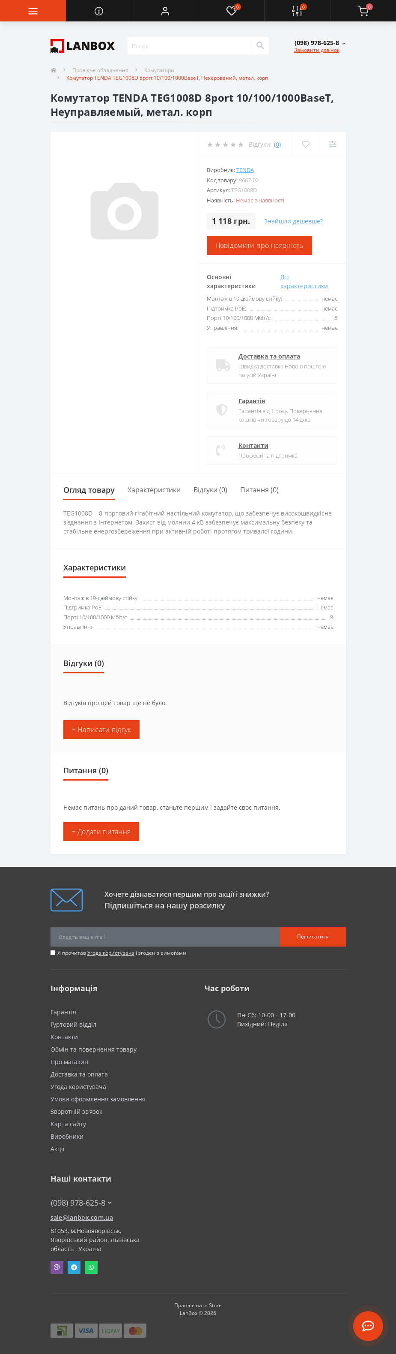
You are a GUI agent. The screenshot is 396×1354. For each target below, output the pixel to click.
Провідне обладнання (100, 70)
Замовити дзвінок (316, 50)
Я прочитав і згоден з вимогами (121, 952)
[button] (165, 10)
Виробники (67, 1136)
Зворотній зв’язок (76, 1111)
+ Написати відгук (101, 729)
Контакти (253, 445)
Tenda (245, 170)
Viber (57, 1267)
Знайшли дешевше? (293, 221)
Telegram (74, 1267)
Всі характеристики (304, 281)
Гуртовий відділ (73, 1024)
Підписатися (313, 936)
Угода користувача (110, 952)
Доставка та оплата (269, 356)
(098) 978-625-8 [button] (81, 1203)
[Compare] (332, 144)
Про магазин (69, 1062)
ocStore (212, 1305)
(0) (277, 144)
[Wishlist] (305, 144)
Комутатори (159, 70)
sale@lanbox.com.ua (82, 1217)
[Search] (260, 45)
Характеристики (154, 490)
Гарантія (251, 401)
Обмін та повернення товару (94, 1049)
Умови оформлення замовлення (98, 1099)
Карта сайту (68, 1124)
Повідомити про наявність (259, 245)
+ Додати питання (101, 831)
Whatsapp (91, 1267)
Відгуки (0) (210, 490)
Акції (58, 1149)
